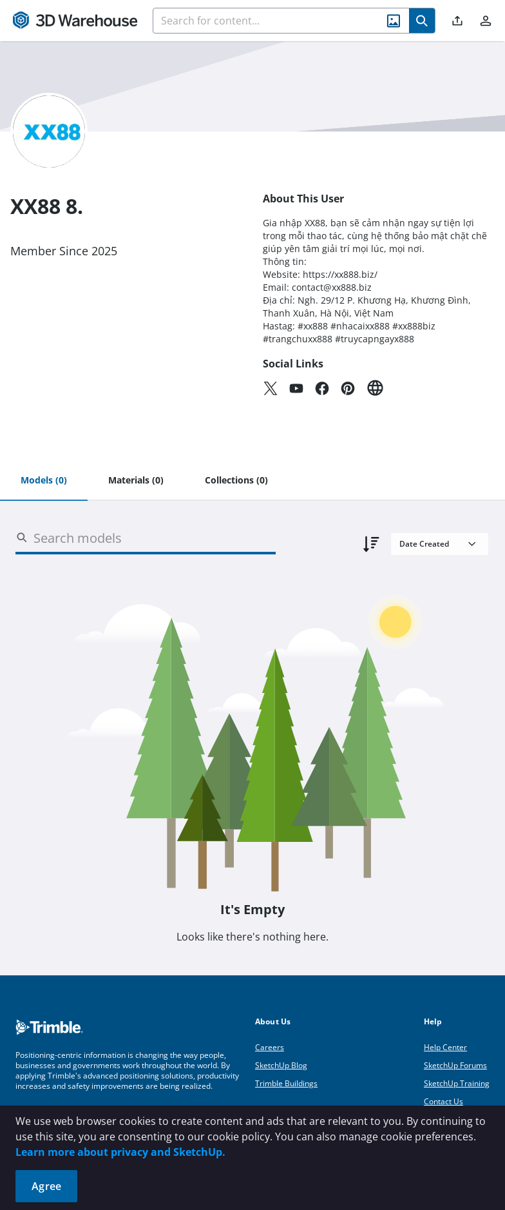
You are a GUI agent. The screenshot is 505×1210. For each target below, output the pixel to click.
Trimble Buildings (286, 1083)
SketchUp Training (457, 1083)
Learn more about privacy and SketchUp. (120, 1152)
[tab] (44, 481)
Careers (269, 1047)
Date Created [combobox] (424, 543)
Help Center (445, 1047)
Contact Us (443, 1101)
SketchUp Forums (455, 1065)
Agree (46, 1186)
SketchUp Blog (281, 1065)
